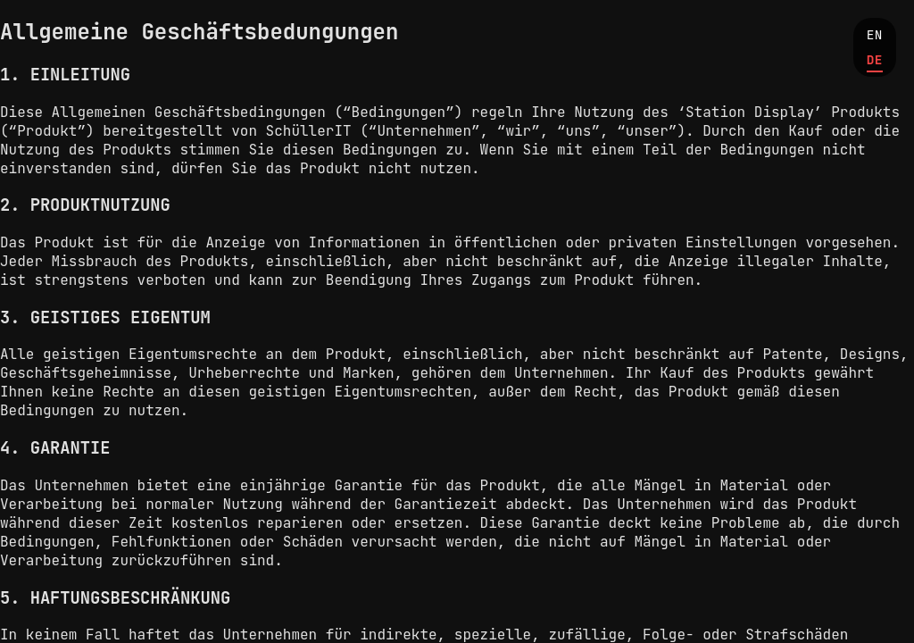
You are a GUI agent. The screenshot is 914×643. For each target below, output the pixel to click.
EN (875, 34)
